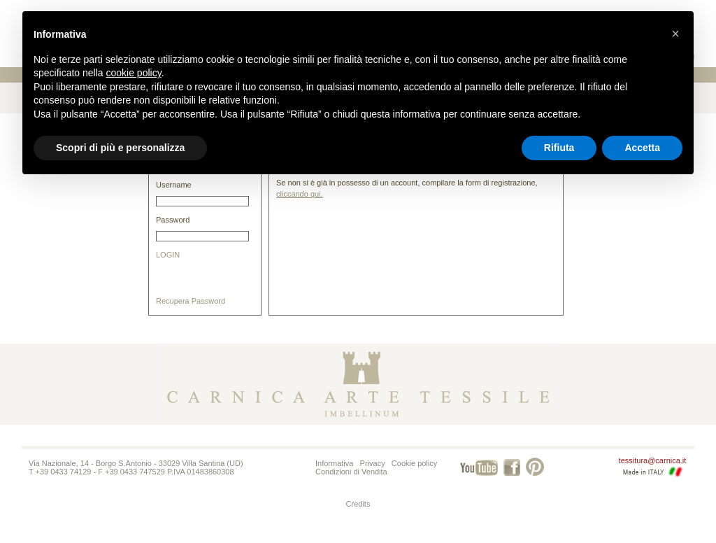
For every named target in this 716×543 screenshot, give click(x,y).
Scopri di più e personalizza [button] (120, 147)
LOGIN (168, 255)
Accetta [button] (642, 147)
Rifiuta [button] (559, 147)
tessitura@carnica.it (653, 460)
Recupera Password (190, 301)
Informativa (334, 463)
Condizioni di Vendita (351, 471)
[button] (675, 33)
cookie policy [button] (134, 72)
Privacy (372, 463)
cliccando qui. (299, 194)
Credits (358, 504)
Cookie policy (414, 463)
